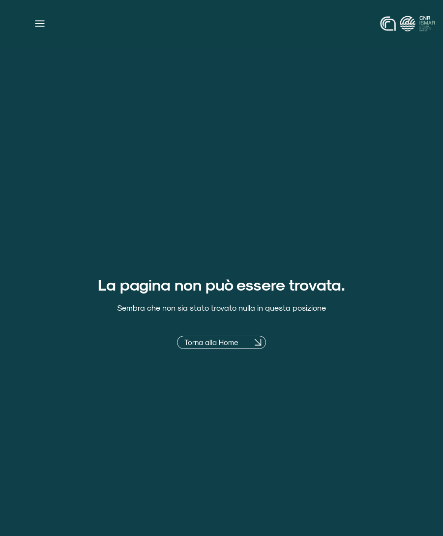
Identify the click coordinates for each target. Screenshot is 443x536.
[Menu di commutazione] (40, 23)
